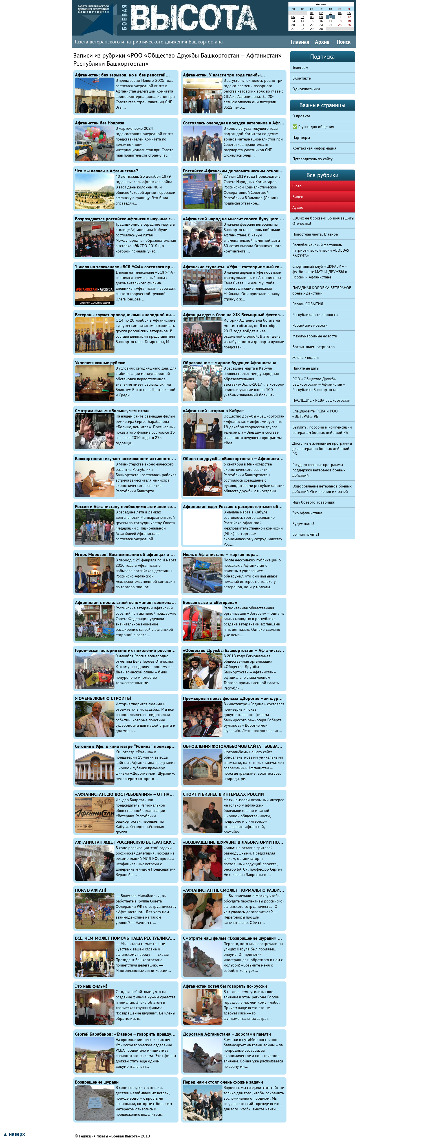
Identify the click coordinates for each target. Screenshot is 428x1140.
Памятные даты (305, 368)
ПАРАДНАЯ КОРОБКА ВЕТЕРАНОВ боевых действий (322, 290)
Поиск (343, 42)
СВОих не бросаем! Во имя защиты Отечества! (323, 221)
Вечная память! (305, 534)
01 (312, 13)
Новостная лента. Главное (315, 234)
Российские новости (310, 325)
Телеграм (300, 67)
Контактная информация (314, 148)
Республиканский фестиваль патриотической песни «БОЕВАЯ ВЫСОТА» (321, 250)
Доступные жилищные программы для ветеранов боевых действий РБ (322, 448)
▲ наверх (14, 1134)
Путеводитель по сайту (312, 159)
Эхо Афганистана (307, 513)
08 (312, 17)
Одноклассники (306, 89)
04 (339, 13)
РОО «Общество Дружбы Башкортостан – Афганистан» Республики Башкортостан (318, 384)
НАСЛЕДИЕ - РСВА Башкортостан (321, 400)
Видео (297, 196)
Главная (300, 42)
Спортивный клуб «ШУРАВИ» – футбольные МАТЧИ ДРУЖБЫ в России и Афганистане (319, 271)
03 (330, 13)
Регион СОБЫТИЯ (307, 304)
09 (321, 17)
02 (321, 13)
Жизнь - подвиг (305, 357)
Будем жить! (303, 523)
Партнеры (301, 137)
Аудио (297, 207)
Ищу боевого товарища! (314, 502)
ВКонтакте (301, 78)
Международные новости (314, 336)
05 (349, 13)
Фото (297, 186)
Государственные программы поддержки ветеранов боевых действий (319, 470)
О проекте (301, 116)
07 (302, 17)
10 (330, 17)
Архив (322, 42)
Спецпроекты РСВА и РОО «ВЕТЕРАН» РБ (315, 414)
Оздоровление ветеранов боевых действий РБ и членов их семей (322, 489)
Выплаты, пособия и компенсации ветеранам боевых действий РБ (322, 430)
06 (293, 17)
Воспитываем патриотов (313, 346)
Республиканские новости (315, 314)
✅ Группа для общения (313, 126)
